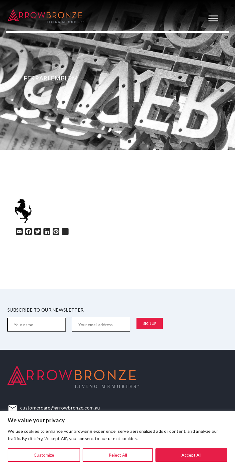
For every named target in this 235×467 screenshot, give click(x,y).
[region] (117, 439)
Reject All (118, 455)
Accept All (191, 455)
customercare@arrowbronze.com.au (60, 407)
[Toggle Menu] (213, 18)
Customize (44, 455)
